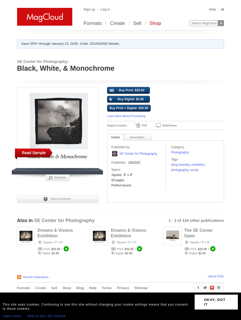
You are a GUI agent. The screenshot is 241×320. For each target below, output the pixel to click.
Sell (137, 23)
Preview (57, 178)
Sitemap (141, 288)
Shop (155, 23)
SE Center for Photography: (43, 61)
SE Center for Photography (138, 154)
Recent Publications (35, 277)
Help (212, 9)
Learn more (12, 316)
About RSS (216, 276)
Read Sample (34, 152)
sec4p (194, 170)
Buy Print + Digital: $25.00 (128, 108)
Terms (107, 288)
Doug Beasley (180, 165)
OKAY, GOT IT (215, 302)
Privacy (123, 288)
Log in (105, 9)
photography (179, 170)
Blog (80, 288)
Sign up (89, 9)
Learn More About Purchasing (126, 116)
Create (117, 23)
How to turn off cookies (46, 316)
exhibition (198, 165)
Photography (180, 152)
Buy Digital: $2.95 (126, 99)
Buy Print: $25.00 (126, 91)
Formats (93, 23)
